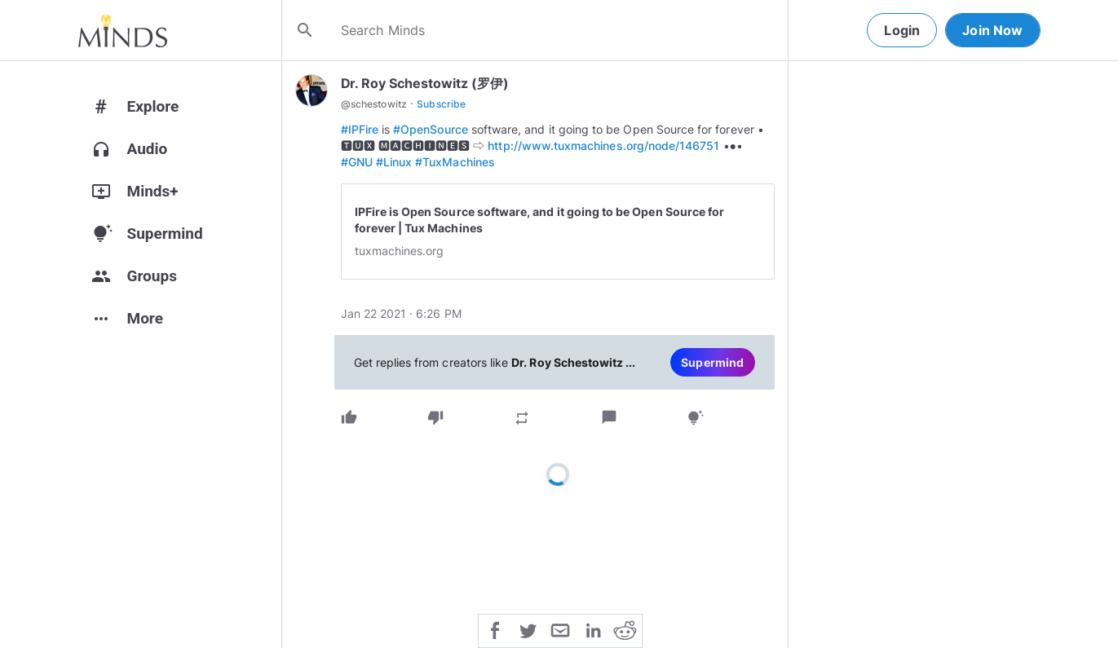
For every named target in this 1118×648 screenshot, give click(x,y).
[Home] (122, 30)
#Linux (394, 162)
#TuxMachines (455, 162)
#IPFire (359, 129)
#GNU (357, 162)
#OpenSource (430, 129)
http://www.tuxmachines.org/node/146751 (603, 145)
